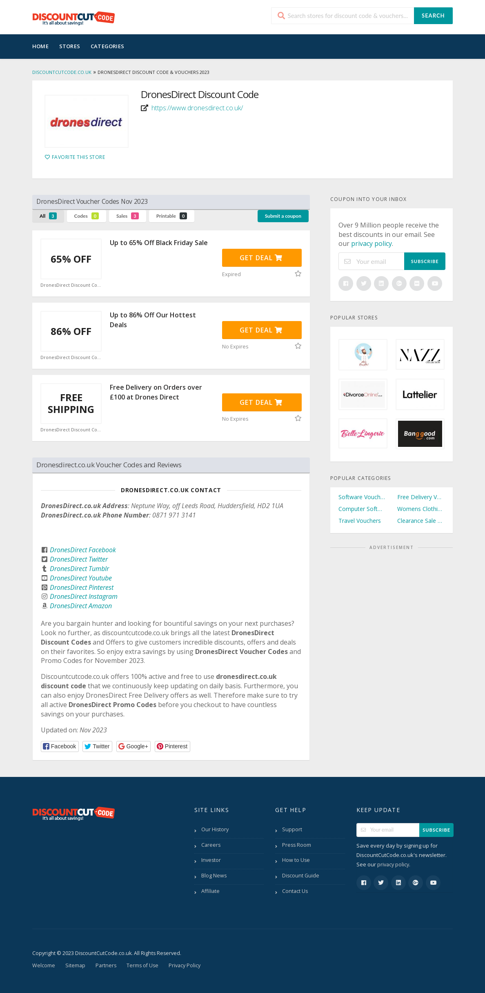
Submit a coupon (283, 216)
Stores (69, 46)
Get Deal (261, 257)
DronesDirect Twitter (79, 559)
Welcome (43, 965)
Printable (171, 215)
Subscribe (425, 261)
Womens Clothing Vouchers (421, 509)
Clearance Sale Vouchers (421, 520)
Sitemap (75, 965)
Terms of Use (142, 965)
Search (433, 15)
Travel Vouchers (359, 520)
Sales (127, 215)
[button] (60, 746)
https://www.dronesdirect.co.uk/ (197, 107)
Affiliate (210, 891)
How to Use (296, 860)
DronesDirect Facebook (83, 549)
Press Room (296, 844)
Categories (107, 46)
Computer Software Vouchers (362, 509)
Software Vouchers (362, 497)
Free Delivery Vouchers (421, 497)
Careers (210, 844)
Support (292, 829)
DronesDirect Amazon (81, 605)
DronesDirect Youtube (81, 577)
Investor (211, 860)
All (48, 215)
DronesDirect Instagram (84, 596)
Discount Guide (300, 875)
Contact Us (295, 891)
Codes (86, 215)
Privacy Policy (184, 965)
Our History (215, 829)
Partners (106, 965)
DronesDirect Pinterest (81, 587)
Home (40, 46)
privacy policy (371, 243)
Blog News (214, 875)
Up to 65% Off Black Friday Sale (159, 242)
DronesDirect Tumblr (79, 568)
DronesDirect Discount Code (71, 285)
